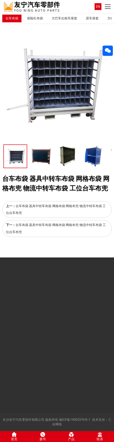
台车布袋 (11, 18)
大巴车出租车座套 (64, 18)
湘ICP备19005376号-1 (74, 419)
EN (98, 6)
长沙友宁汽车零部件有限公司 (23, 419)
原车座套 (92, 18)
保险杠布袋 (35, 18)
